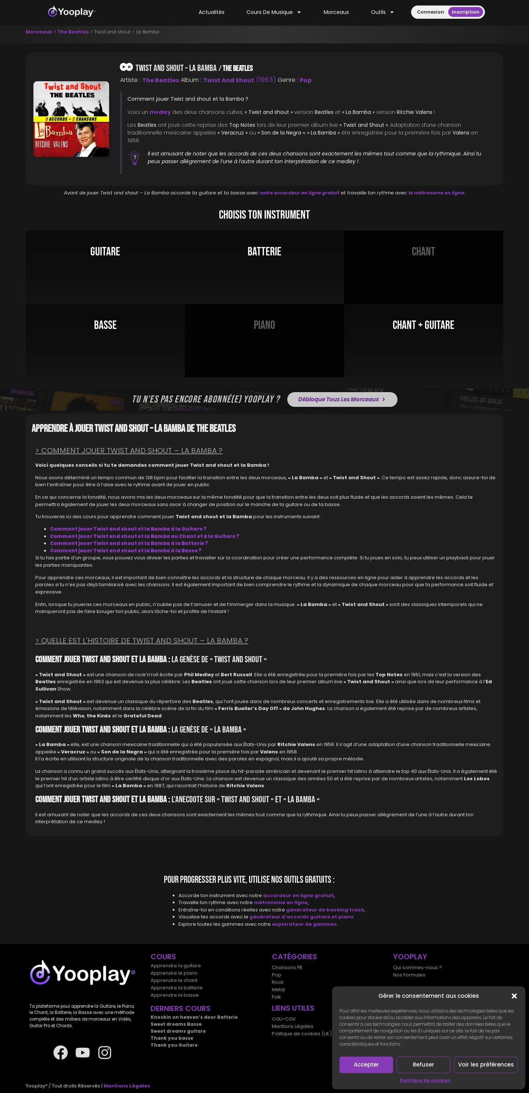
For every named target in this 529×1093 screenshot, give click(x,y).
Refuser (423, 1064)
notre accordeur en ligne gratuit (299, 192)
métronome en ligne (280, 902)
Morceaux (336, 12)
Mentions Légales (292, 1026)
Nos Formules (409, 974)
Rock (278, 982)
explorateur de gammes (304, 924)
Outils (383, 12)
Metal (278, 989)
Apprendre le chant (174, 980)
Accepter (366, 1064)
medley (160, 112)
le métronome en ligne (436, 192)
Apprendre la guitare (176, 965)
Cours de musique (274, 12)
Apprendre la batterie (177, 987)
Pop (306, 80)
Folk (276, 996)
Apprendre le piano (174, 973)
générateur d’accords (279, 916)
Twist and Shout (228, 80)
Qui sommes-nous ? (417, 967)
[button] (514, 996)
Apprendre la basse (175, 995)
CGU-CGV (284, 1018)
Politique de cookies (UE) (302, 1033)
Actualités (211, 12)
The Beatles (73, 31)
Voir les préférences (486, 1064)
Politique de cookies (425, 1080)
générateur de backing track (325, 909)
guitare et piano (332, 916)
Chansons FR (287, 967)
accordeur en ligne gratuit (298, 895)
